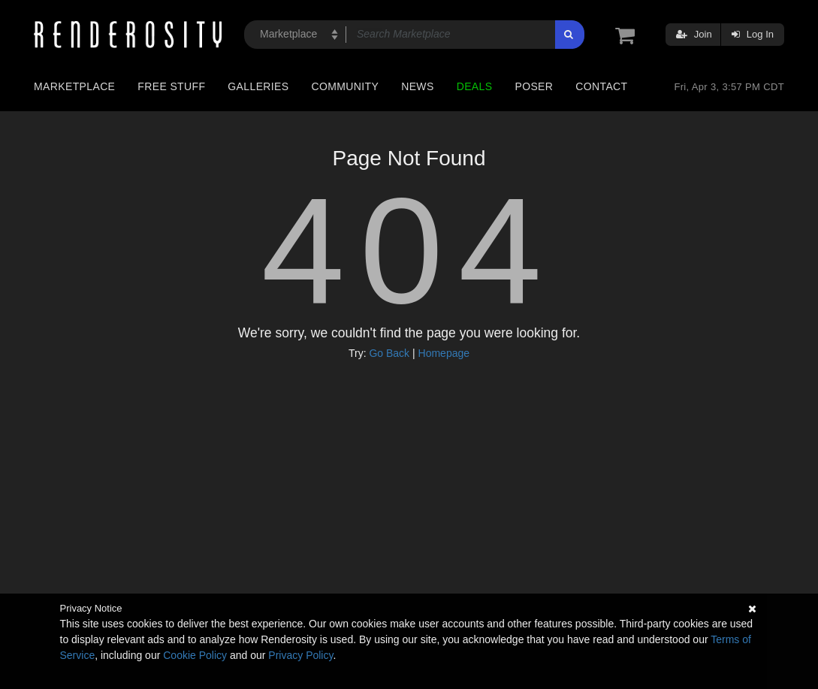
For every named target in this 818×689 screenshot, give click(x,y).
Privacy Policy (300, 655)
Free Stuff (171, 86)
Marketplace (74, 86)
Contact (601, 86)
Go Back (389, 353)
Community (345, 86)
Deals (475, 86)
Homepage (444, 353)
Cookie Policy (195, 655)
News (417, 86)
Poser (534, 86)
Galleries (258, 86)
